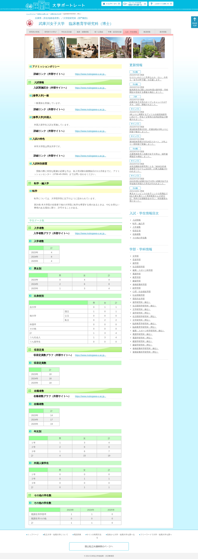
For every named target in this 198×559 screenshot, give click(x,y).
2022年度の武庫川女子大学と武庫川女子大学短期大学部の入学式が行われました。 (148, 182)
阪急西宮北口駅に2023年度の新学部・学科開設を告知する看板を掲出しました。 (148, 91)
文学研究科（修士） (142, 309)
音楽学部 (137, 259)
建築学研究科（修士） (143, 341)
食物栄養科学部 (140, 284)
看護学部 (137, 274)
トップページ (31, 14)
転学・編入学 (139, 223)
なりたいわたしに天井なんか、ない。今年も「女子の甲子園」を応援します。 (148, 78)
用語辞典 (77, 534)
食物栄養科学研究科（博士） (146, 352)
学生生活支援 (66, 32)
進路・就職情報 (83, 32)
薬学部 (136, 263)
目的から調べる (42, 14)
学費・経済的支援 (115, 32)
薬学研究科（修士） (142, 302)
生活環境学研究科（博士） (145, 316)
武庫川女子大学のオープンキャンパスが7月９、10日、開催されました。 (148, 103)
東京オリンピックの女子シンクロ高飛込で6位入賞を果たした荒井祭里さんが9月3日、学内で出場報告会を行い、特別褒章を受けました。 (148, 197)
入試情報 (137, 220)
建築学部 (137, 281)
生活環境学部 (139, 267)
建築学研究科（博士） (143, 345)
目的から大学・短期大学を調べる (121, 534)
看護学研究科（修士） (143, 334)
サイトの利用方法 (93, 534)
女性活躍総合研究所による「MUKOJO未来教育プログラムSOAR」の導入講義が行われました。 (148, 168)
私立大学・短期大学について (56, 534)
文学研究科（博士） (142, 320)
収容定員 (137, 231)
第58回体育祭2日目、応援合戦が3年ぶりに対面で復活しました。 (148, 130)
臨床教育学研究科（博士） (145, 327)
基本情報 (163, 32)
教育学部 (137, 277)
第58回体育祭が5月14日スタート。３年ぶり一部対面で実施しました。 (148, 142)
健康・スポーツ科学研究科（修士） (149, 330)
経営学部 (137, 288)
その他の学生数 (140, 238)
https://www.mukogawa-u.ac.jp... (90, 74)
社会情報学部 (139, 295)
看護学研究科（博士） (143, 338)
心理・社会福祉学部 (142, 291)
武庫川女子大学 (55, 14)
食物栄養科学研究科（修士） (146, 348)
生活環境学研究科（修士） (145, 306)
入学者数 (137, 227)
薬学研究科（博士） (142, 313)
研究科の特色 (34, 32)
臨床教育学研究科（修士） (145, 323)
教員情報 (147, 32)
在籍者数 (137, 234)
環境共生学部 (139, 299)
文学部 (136, 256)
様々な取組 (99, 32)
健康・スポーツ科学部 (143, 270)
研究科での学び (50, 32)
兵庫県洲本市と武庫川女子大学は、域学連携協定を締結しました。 (148, 155)
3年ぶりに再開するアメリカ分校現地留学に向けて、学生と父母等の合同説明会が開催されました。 (148, 117)
